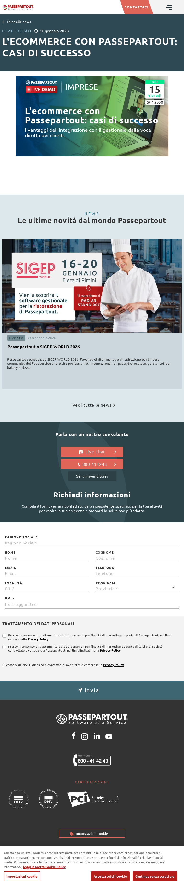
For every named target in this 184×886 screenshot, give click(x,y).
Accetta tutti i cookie (110, 876)
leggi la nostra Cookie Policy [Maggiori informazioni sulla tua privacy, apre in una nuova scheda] (44, 867)
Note (10, 598)
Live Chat (97, 451)
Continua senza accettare (154, 876)
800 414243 (96, 464)
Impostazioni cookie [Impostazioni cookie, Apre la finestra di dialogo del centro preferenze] (21, 876)
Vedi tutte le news (93, 404)
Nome (10, 552)
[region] (92, 866)
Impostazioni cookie (92, 834)
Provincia (106, 583)
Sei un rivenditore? (92, 475)
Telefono (105, 568)
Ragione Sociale (21, 537)
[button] (92, 690)
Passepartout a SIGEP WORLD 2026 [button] (43, 346)
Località (13, 583)
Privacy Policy (38, 639)
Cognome (105, 552)
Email (10, 568)
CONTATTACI (137, 7)
